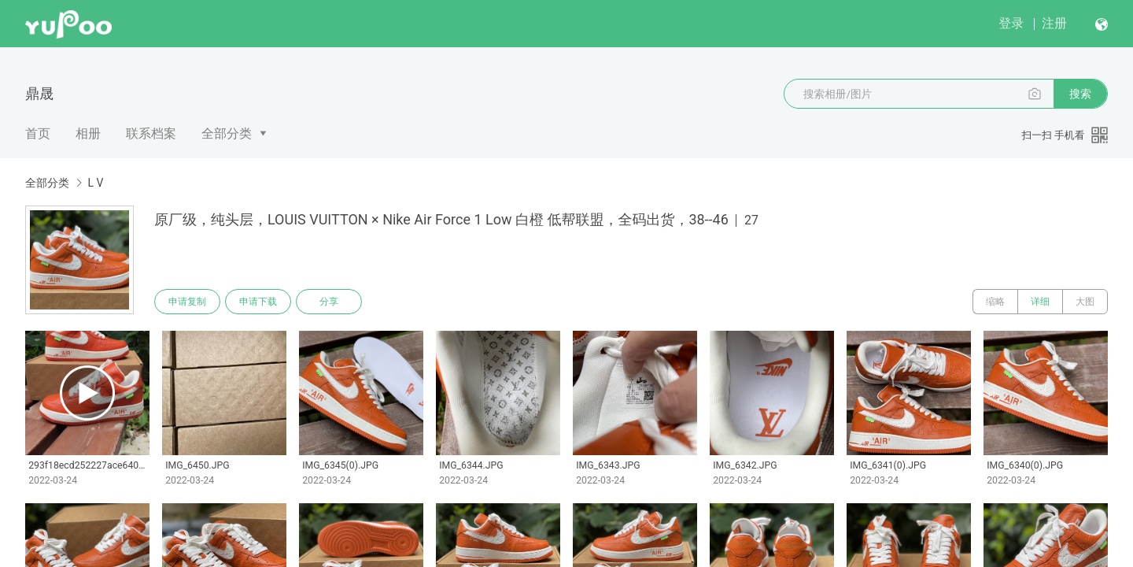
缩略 (995, 301)
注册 (1054, 23)
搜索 (1080, 93)
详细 (1040, 301)
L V (95, 182)
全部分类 (226, 133)
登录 (1011, 23)
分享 (328, 301)
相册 (88, 133)
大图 (1085, 301)
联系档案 (151, 133)
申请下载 (258, 301)
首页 (37, 133)
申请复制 (187, 301)
